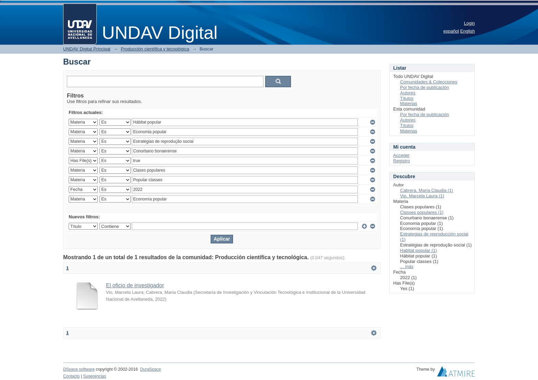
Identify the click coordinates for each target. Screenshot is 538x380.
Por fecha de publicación (424, 87)
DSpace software (79, 369)
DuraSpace (150, 369)
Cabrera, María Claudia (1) (426, 190)
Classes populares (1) (421, 212)
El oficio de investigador (135, 285)
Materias (408, 103)
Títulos (406, 98)
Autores (408, 92)
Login (469, 23)
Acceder (401, 155)
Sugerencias (94, 376)
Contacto (71, 376)
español (451, 31)
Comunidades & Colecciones (428, 81)
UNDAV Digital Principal (86, 48)
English (467, 31)
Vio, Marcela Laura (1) (422, 195)
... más (406, 266)
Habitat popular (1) (418, 250)
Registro (401, 160)
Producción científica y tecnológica (155, 48)
